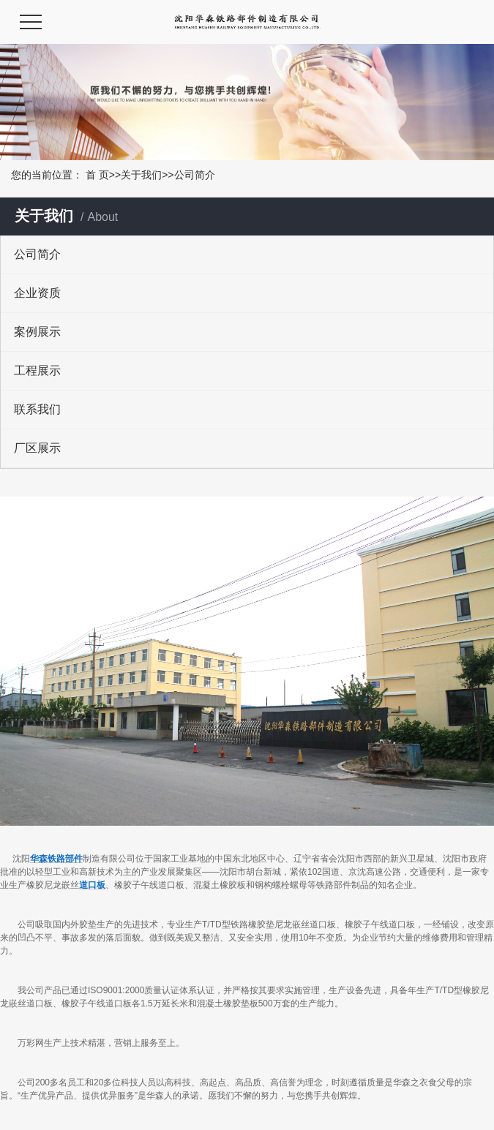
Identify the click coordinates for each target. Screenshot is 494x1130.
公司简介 (37, 254)
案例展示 (37, 331)
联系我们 (37, 409)
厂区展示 (37, 448)
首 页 (97, 175)
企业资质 (37, 293)
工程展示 (37, 370)
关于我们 (141, 175)
